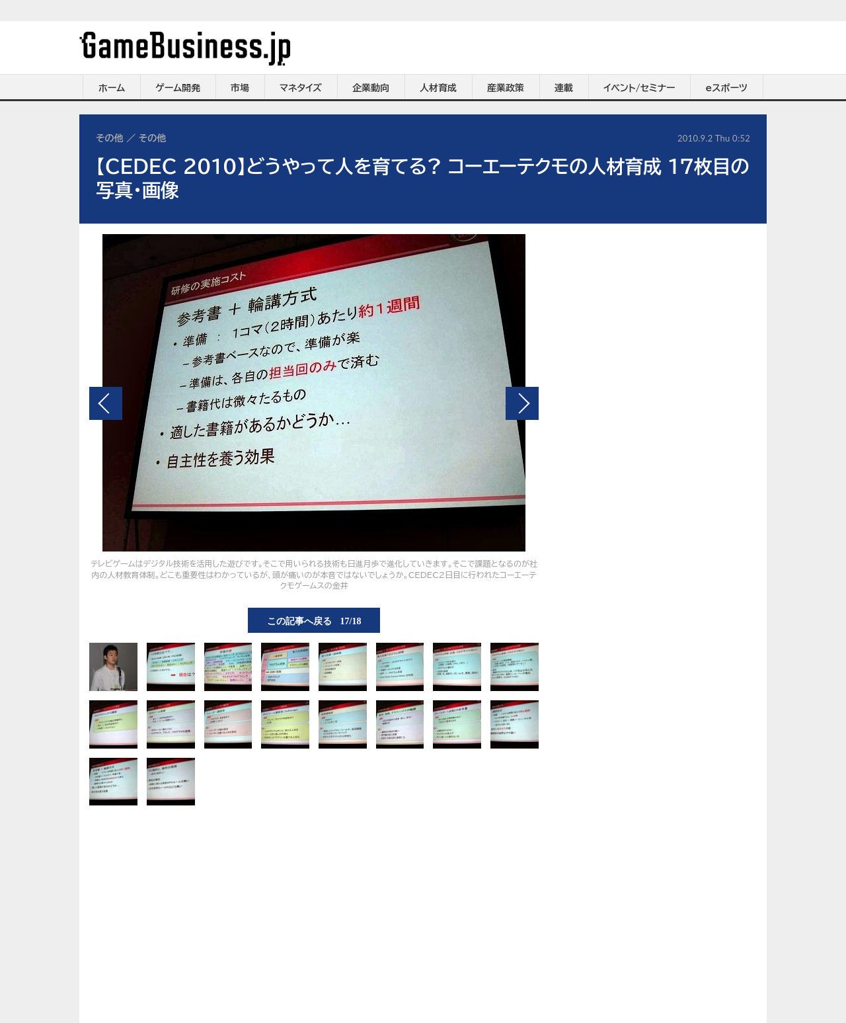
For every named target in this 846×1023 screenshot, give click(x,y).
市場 (240, 88)
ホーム (111, 88)
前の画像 (105, 403)
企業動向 (370, 88)
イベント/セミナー (639, 88)
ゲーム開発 (177, 88)
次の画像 (522, 403)
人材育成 (438, 88)
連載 (564, 88)
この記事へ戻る (314, 620)
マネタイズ (301, 88)
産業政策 (505, 88)
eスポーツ (727, 88)
